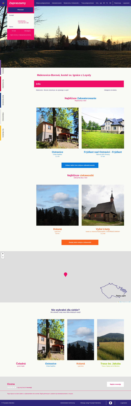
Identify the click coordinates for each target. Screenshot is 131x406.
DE (110, 3)
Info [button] (97, 3)
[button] (65, 274)
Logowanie (126, 3)
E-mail (14, 31)
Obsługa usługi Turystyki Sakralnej (90, 403)
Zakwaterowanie (57, 3)
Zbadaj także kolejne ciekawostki (80, 242)
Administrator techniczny (67, 403)
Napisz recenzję (115, 384)
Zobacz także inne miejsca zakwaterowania (80, 165)
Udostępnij (27, 31)
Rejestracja (117, 3)
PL (107, 3)
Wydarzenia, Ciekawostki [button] (71, 3)
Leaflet (119, 301)
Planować (21, 9)
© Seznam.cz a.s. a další (126, 301)
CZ (101, 3)
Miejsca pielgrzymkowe (43, 3)
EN (104, 3)
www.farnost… (22, 21)
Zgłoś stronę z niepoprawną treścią (20, 35)
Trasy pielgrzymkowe (87, 3)
